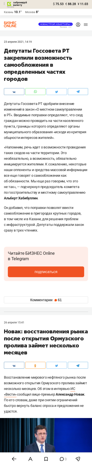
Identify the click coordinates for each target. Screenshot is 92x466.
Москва (30, 12)
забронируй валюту (20, 3)
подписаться (46, 272)
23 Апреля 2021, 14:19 (18, 41)
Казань (8, 12)
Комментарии (46, 300)
